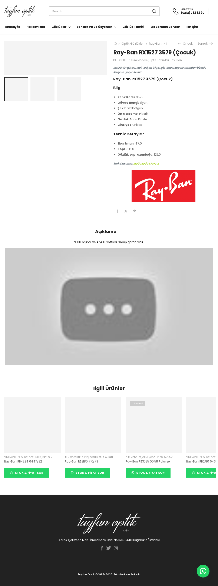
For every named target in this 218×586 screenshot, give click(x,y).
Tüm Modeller (139, 60)
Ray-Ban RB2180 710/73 (81, 461)
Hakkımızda (35, 27)
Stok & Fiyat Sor (28, 473)
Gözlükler (59, 27)
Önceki (186, 43)
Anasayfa (12, 27)
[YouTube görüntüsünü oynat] (109, 306)
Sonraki (205, 43)
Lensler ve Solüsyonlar (94, 27)
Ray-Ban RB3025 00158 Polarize (148, 461)
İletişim (192, 27)
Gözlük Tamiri (133, 27)
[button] (203, 571)
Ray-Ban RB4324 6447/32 (23, 461)
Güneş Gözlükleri (31, 457)
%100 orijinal (82, 242)
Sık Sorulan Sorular (165, 27)
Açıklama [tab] (105, 231)
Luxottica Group (115, 242)
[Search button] (154, 11)
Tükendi (137, 403)
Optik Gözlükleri (133, 43)
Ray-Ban (155, 43)
